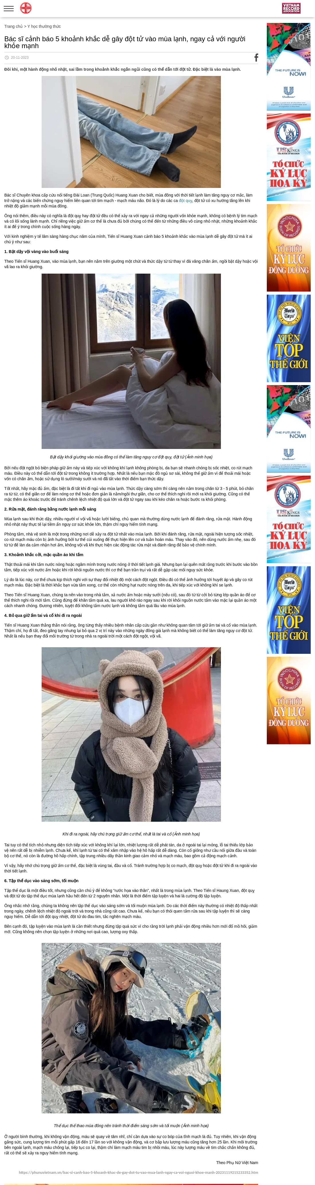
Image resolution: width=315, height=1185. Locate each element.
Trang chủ (13, 26)
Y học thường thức (44, 26)
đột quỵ (185, 200)
